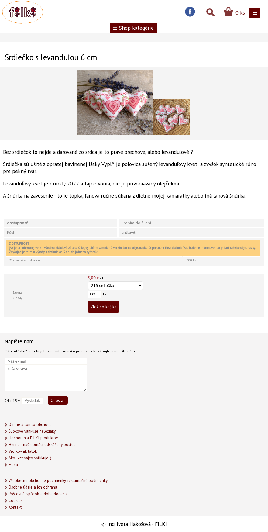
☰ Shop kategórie (133, 27)
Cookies (15, 500)
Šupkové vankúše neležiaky (32, 431)
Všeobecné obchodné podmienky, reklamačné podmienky (58, 480)
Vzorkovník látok (23, 451)
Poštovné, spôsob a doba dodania (38, 493)
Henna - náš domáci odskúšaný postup (42, 444)
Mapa (13, 464)
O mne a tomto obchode (30, 424)
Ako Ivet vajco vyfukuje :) (30, 458)
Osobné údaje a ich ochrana (33, 487)
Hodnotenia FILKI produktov (33, 437)
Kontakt (15, 507)
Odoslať (58, 400)
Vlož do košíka (103, 306)
